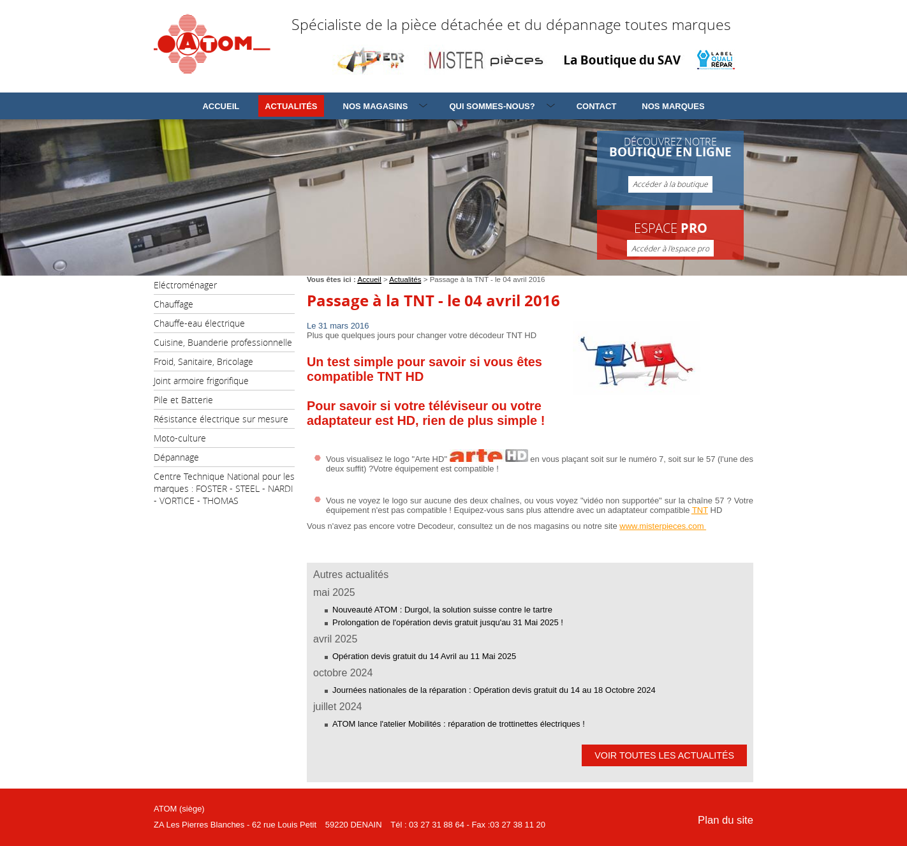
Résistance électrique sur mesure (221, 419)
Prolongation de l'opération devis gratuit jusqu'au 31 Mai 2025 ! (447, 622)
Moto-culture (180, 438)
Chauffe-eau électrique (199, 323)
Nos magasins (375, 106)
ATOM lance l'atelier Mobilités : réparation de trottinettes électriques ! (458, 724)
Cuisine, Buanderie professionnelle (223, 342)
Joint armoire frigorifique (201, 381)
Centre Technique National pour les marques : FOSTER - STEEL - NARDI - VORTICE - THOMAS (224, 488)
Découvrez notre (670, 164)
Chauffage (173, 304)
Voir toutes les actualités (664, 755)
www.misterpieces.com (662, 526)
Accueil (220, 106)
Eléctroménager (185, 285)
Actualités (291, 106)
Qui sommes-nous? (492, 106)
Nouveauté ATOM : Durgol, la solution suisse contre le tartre (442, 609)
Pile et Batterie (183, 400)
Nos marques (673, 106)
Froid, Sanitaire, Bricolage (203, 361)
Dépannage (176, 457)
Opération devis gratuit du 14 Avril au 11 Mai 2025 (424, 656)
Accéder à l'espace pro (670, 248)
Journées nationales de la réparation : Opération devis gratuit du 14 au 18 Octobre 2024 (494, 690)
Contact (597, 106)
